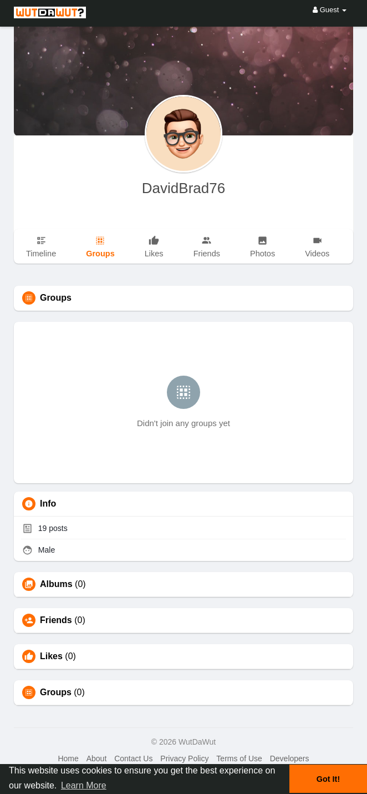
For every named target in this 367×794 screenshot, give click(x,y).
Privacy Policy (184, 758)
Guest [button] (329, 10)
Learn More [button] (83, 785)
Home (68, 758)
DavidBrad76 (183, 188)
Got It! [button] (328, 779)
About (96, 758)
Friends (56, 620)
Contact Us (133, 758)
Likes (51, 656)
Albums (56, 584)
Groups (56, 692)
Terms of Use (239, 758)
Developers (289, 758)
